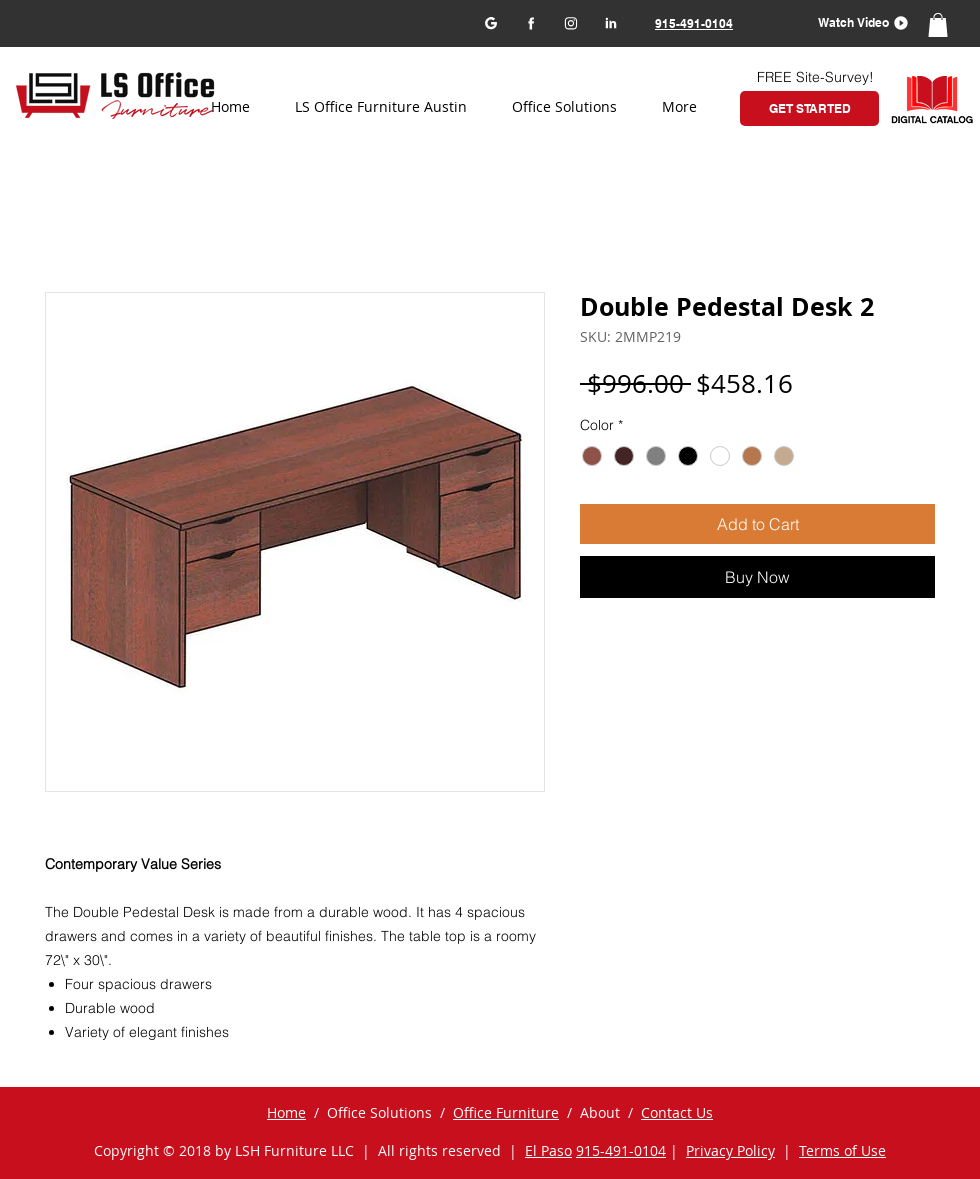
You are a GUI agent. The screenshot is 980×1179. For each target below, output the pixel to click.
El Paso (548, 1150)
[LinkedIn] (610, 22)
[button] (856, 22)
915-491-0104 (621, 1150)
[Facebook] (530, 22)
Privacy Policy (730, 1150)
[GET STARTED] (809, 108)
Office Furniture (506, 1112)
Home (286, 1112)
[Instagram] (570, 22)
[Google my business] (490, 22)
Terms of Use (842, 1150)
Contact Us (677, 1112)
